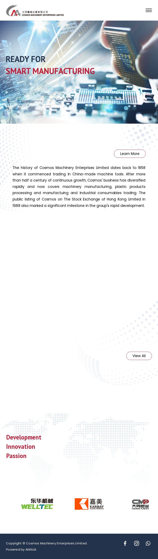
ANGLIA (31, 549)
